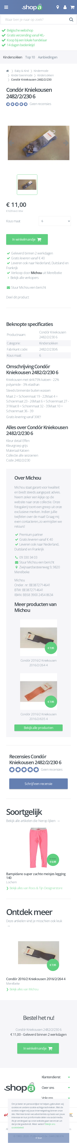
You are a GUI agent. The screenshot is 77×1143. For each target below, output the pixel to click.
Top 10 (30, 57)
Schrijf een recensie (38, 783)
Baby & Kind (22, 71)
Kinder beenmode (22, 75)
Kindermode (41, 71)
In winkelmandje (27, 239)
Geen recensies (40, 104)
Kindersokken (45, 75)
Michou (36, 273)
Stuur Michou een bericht (26, 287)
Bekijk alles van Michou (24, 989)
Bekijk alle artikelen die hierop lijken (31, 821)
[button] (57, 7)
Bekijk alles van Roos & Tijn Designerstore (36, 888)
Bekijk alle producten (38, 727)
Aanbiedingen (47, 57)
